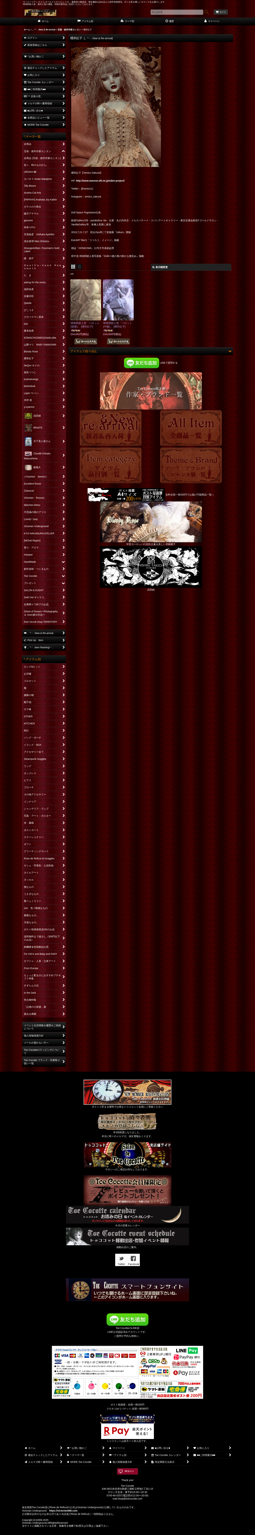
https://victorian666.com (63, 1510)
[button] (151, 351)
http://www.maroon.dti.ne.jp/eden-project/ (100, 180)
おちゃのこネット (121, 1532)
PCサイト (129, 1471)
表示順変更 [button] (160, 267)
